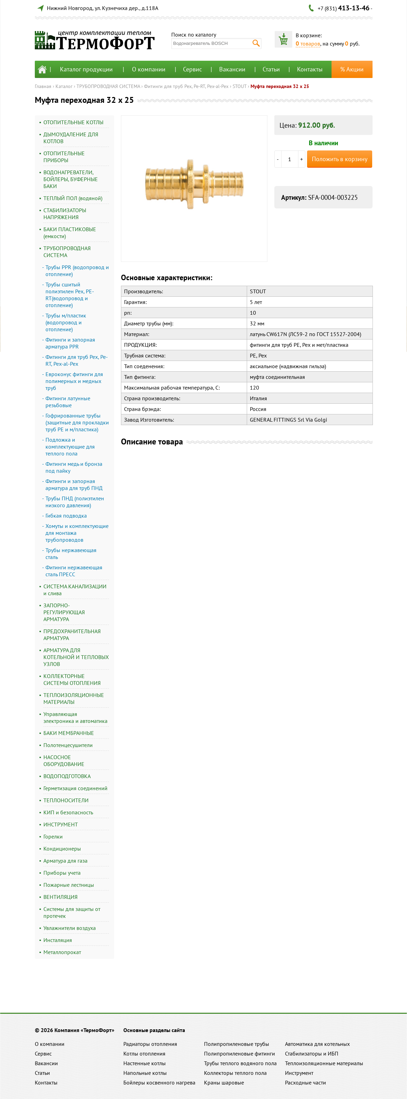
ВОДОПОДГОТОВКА (67, 776)
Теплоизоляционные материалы (324, 1063)
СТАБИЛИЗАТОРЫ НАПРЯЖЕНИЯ (64, 213)
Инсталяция (57, 939)
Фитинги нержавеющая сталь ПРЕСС (73, 571)
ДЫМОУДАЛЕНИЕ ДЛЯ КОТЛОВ (70, 138)
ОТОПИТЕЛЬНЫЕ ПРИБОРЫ (64, 157)
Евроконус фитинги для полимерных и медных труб (74, 381)
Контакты (310, 69)
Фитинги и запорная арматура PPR (70, 343)
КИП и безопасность (68, 812)
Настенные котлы (144, 1063)
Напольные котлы (145, 1072)
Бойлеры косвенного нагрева (159, 1082)
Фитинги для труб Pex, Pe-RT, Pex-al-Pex (186, 86)
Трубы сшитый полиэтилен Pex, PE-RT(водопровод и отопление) (69, 294)
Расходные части (305, 1082)
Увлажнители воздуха (69, 927)
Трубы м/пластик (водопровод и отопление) (65, 322)
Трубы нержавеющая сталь (70, 553)
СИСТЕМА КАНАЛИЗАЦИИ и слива (74, 590)
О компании (148, 69)
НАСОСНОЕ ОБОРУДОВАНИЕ (63, 760)
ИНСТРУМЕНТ (60, 824)
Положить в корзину (339, 159)
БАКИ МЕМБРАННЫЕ (68, 732)
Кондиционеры (62, 848)
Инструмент (299, 1072)
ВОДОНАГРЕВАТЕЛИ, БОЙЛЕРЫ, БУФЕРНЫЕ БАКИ (70, 179)
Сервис (192, 69)
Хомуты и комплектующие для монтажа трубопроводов (77, 532)
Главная (43, 86)
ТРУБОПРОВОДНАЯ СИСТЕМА (108, 86)
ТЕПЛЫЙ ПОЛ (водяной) (72, 198)
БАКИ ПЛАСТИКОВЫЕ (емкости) (69, 232)
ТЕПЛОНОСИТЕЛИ (66, 800)
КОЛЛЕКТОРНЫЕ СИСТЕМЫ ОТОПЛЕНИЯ (72, 679)
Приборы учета (62, 872)
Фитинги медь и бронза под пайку (73, 467)
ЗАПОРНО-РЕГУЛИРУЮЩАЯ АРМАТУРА (64, 612)
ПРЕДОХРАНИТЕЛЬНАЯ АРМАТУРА (72, 634)
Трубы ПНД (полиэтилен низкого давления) (74, 502)
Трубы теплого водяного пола (240, 1063)
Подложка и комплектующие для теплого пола (70, 446)
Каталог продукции (86, 69)
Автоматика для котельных (317, 1043)
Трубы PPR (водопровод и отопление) (77, 270)
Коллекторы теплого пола (235, 1072)
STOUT (239, 86)
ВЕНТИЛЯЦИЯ (60, 896)
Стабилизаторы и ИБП (311, 1053)
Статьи (271, 69)
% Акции (352, 69)
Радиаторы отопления (150, 1043)
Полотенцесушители (68, 745)
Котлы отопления (144, 1053)
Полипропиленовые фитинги (239, 1053)
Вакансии (232, 69)
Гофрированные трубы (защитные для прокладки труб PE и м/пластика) (77, 422)
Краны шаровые (224, 1082)
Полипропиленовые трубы (236, 1043)
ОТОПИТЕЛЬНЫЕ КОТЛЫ (73, 122)
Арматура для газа (65, 860)
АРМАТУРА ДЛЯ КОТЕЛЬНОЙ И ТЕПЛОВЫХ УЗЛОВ (76, 657)
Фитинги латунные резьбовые (67, 402)
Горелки (53, 836)
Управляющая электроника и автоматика (75, 717)
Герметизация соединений (75, 788)
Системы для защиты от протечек (71, 912)
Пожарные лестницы (68, 884)
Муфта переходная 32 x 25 (280, 86)
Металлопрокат (62, 952)
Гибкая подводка (66, 515)
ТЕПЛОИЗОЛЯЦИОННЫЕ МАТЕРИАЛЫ (73, 698)
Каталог (63, 86)
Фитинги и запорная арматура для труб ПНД (74, 484)
